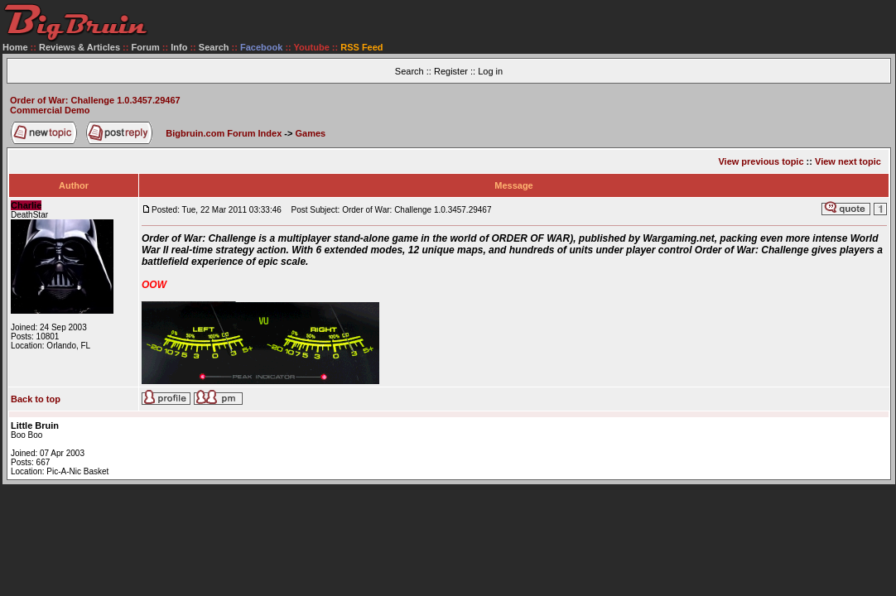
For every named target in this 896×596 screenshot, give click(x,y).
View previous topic (760, 161)
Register (451, 71)
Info (179, 47)
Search (214, 47)
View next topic (848, 161)
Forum (146, 47)
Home (15, 47)
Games (311, 133)
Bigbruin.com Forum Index (224, 133)
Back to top (35, 399)
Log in (490, 71)
